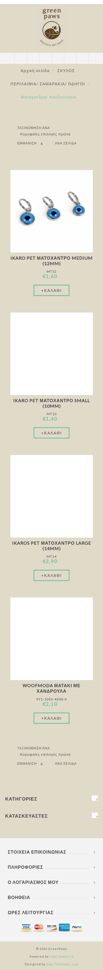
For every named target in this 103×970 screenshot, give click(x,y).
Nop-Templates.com (62, 964)
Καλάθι (58, 58)
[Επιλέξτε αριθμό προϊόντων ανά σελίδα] (46, 143)
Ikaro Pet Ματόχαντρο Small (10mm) (51, 403)
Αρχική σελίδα (35, 70)
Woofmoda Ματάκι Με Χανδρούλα (51, 688)
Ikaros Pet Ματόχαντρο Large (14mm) (51, 545)
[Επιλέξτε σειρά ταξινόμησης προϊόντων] (47, 134)
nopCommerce (62, 956)
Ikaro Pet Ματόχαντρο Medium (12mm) (51, 260)
